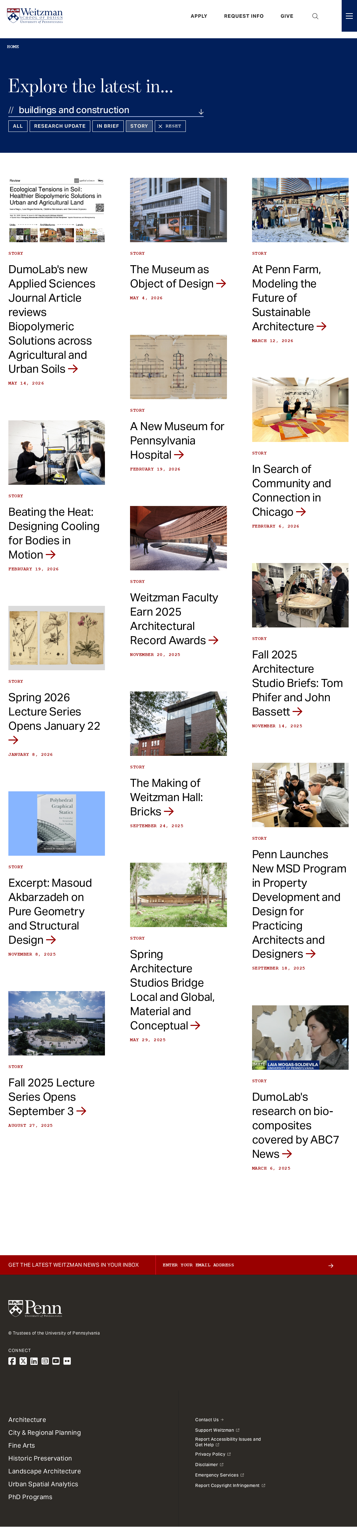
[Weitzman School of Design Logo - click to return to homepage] (37, 19)
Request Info (244, 19)
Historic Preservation (40, 1458)
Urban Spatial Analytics (43, 1484)
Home (13, 46)
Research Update (60, 126)
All (18, 126)
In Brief (108, 126)
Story (139, 126)
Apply (199, 19)
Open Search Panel (315, 19)
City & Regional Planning (44, 1433)
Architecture (27, 1420)
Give (287, 19)
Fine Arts (21, 1445)
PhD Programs (30, 1497)
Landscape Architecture (44, 1471)
